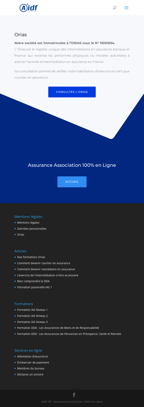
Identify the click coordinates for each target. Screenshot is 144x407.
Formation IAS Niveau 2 (32, 316)
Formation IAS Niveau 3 (32, 322)
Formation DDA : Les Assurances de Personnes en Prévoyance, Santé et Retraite (69, 334)
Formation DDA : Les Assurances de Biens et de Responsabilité (58, 328)
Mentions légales (28, 222)
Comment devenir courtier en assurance (43, 263)
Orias (20, 234)
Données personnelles (32, 228)
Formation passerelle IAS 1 (34, 287)
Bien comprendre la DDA (33, 281)
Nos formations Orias (31, 257)
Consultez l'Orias (72, 92)
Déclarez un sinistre (30, 374)
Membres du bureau (30, 368)
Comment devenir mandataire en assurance (46, 269)
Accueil (72, 181)
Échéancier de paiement (33, 362)
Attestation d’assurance (32, 356)
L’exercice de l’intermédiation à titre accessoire (47, 275)
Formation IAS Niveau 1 (32, 310)
